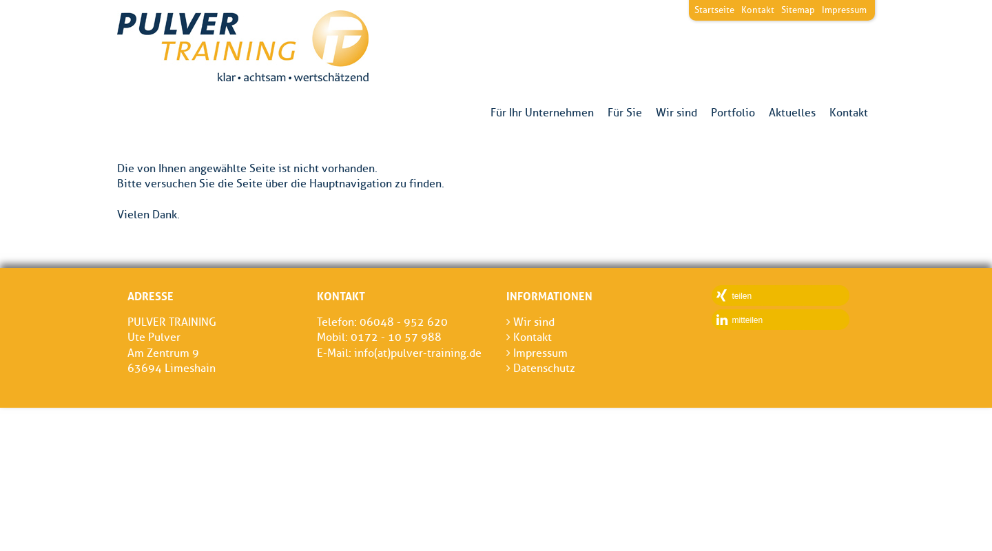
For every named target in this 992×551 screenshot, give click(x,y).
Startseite (714, 9)
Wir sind (676, 113)
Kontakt (848, 113)
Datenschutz (540, 368)
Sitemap (798, 9)
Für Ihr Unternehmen (542, 113)
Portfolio (733, 113)
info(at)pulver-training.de (418, 353)
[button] (780, 295)
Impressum (844, 9)
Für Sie (625, 113)
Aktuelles (792, 113)
